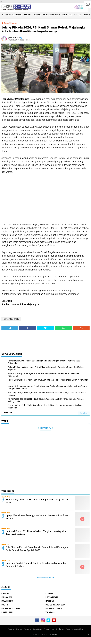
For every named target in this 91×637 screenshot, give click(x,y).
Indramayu (6, 597)
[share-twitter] (45, 328)
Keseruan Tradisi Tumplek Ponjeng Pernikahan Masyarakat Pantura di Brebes (36, 565)
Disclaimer (60, 629)
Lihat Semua (45, 428)
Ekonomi (49, 593)
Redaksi (11, 629)
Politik (4, 605)
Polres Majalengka (14, 15)
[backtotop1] (88, 634)
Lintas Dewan (52, 597)
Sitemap (19, 629)
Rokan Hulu (67, 15)
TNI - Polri (78, 15)
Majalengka (7, 601)
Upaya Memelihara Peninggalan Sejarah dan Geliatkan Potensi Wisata (38, 517)
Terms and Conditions (33, 629)
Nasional (37, 15)
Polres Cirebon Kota (51, 15)
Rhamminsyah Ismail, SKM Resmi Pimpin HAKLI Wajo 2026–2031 (37, 501)
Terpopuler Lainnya (45, 578)
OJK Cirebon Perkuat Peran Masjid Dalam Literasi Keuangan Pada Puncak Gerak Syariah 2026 (37, 549)
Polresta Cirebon (54, 608)
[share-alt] (9, 328)
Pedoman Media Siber (74, 629)
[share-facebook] (27, 328)
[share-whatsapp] (63, 328)
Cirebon (27, 15)
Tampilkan (84, 413)
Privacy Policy (48, 629)
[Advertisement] (45, 198)
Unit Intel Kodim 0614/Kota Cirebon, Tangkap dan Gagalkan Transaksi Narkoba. (36, 533)
